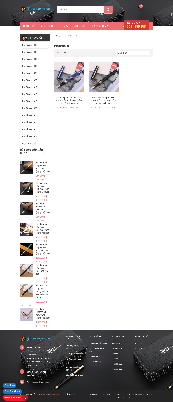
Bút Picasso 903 (29, 59)
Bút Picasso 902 (29, 66)
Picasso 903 (117, 354)
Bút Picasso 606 (29, 122)
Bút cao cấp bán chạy (31, 151)
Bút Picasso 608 (29, 115)
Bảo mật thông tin (96, 362)
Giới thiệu (47, 26)
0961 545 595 (12, 397)
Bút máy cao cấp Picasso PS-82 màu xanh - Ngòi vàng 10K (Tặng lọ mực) (69, 100)
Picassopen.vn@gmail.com (38, 382)
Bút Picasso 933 (29, 73)
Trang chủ (29, 26)
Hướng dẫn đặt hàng (74, 354)
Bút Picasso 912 (29, 136)
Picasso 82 (61, 46)
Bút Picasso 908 (29, 52)
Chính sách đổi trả (96, 356)
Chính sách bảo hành (98, 343)
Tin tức (124, 26)
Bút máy (63, 26)
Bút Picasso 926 (29, 129)
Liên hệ (139, 26)
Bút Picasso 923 (29, 80)
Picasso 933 (117, 364)
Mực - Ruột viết (29, 143)
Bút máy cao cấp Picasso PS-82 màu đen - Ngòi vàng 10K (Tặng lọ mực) (103, 100)
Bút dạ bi (79, 26)
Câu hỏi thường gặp (74, 375)
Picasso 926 (117, 369)
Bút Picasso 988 (29, 45)
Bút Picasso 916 (29, 94)
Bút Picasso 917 (29, 87)
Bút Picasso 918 (29, 101)
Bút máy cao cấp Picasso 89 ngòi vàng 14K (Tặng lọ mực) (42, 291)
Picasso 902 (117, 359)
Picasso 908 (117, 348)
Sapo (75, 394)
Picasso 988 (117, 343)
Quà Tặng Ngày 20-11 (103, 26)
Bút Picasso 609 (29, 108)
